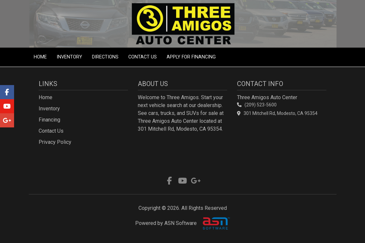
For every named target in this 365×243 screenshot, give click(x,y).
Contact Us (142, 57)
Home (40, 57)
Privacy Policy (55, 142)
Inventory (69, 57)
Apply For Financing (191, 57)
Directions (105, 57)
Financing (49, 120)
